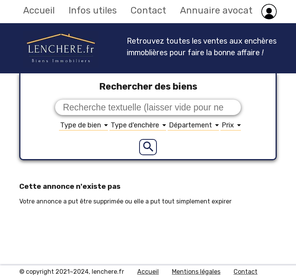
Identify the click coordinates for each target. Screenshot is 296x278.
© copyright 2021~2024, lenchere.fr (71, 271)
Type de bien (84, 125)
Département (194, 125)
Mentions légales (196, 271)
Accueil (39, 10)
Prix (231, 125)
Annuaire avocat (216, 10)
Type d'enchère (138, 125)
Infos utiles (93, 10)
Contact (148, 10)
